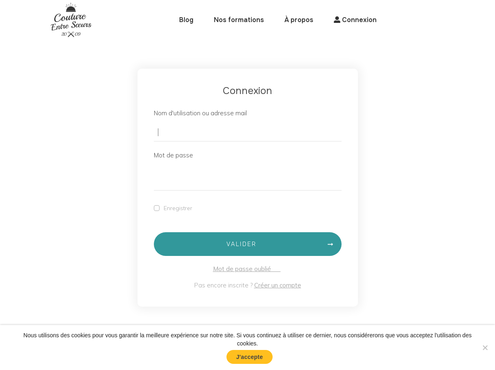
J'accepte (249, 357)
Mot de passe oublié (247, 269)
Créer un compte (277, 285)
